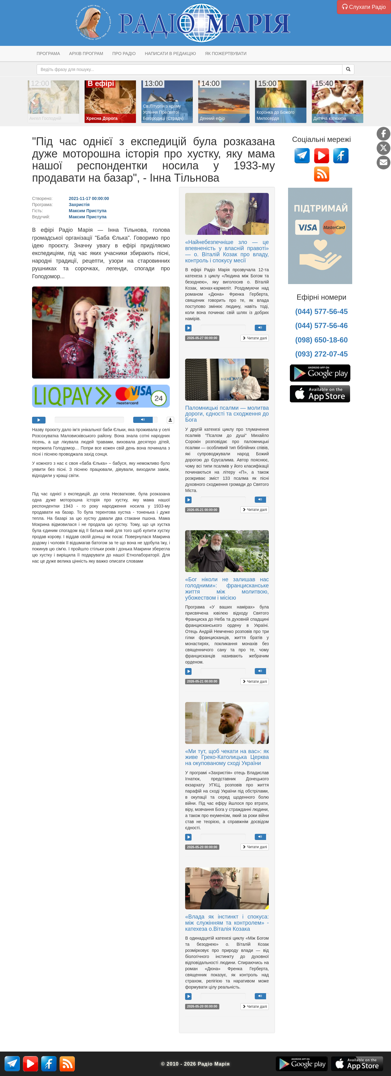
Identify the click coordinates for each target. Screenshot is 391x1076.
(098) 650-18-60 (321, 340)
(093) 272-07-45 (321, 354)
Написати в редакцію (170, 53)
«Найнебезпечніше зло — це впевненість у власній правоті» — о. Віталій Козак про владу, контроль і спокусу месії (227, 251)
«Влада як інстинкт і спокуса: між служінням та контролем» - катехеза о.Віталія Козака (227, 923)
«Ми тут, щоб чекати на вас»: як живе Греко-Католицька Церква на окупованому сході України (227, 757)
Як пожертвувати (226, 53)
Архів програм (86, 53)
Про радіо (124, 53)
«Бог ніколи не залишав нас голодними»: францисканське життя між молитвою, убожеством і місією (227, 588)
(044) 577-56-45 (321, 311)
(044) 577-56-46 (321, 325)
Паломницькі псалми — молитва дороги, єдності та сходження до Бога (227, 414)
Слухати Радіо (364, 7)
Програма (48, 53)
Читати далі (254, 338)
